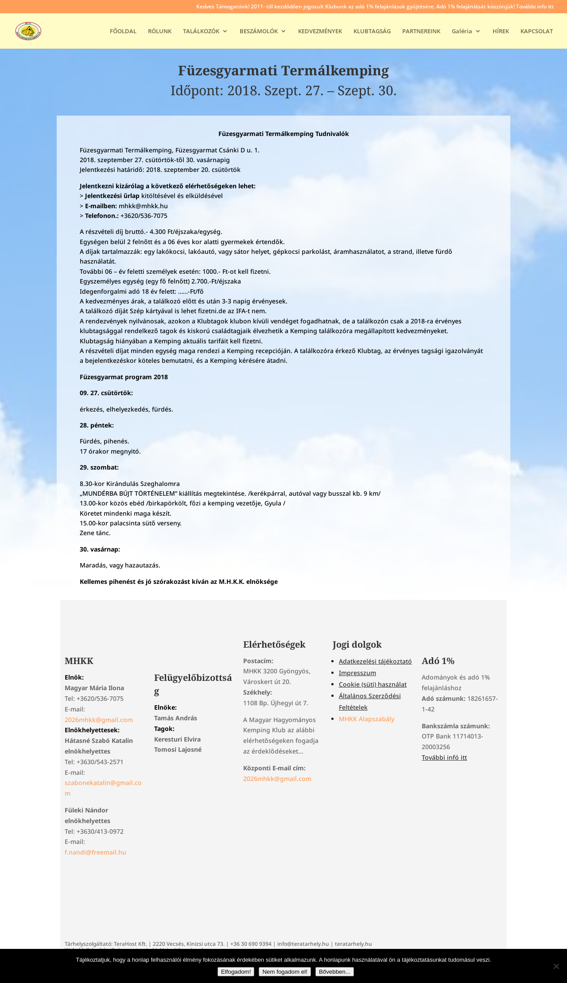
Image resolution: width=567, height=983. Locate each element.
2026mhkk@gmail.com (99, 719)
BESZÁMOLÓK (259, 31)
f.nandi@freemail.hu (95, 852)
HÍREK (501, 31)
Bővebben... (334, 971)
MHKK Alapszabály (366, 719)
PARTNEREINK (421, 31)
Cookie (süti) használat (373, 684)
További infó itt (444, 757)
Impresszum (357, 672)
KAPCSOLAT (536, 31)
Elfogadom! (236, 971)
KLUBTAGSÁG (372, 31)
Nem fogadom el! (284, 971)
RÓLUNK (159, 31)
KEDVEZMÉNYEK (320, 31)
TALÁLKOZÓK (201, 31)
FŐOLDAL (123, 31)
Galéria (462, 31)
